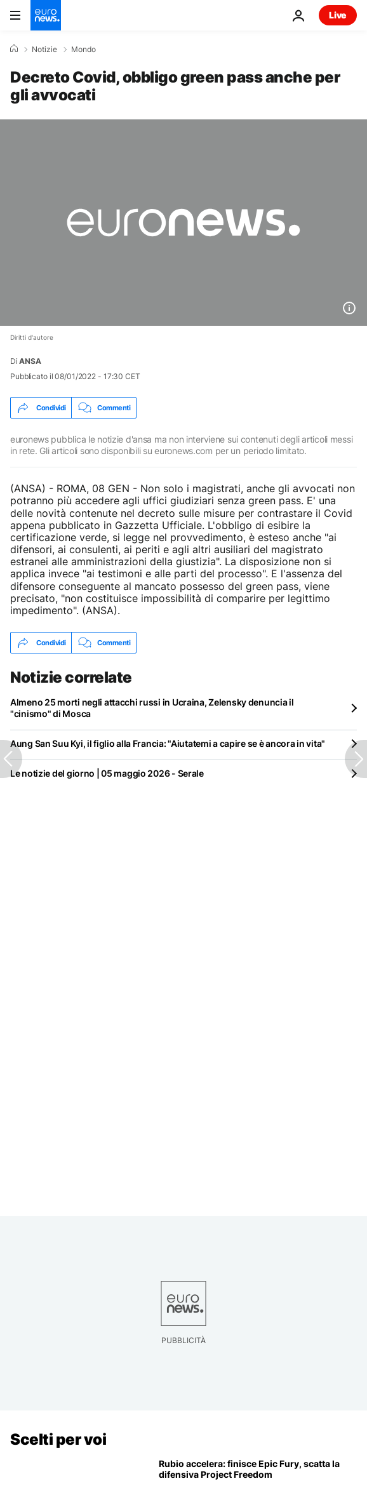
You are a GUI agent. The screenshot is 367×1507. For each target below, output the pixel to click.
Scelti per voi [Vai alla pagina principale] (58, 1439)
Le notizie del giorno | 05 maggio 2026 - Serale (107, 773)
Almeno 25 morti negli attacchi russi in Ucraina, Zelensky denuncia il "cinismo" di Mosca (152, 708)
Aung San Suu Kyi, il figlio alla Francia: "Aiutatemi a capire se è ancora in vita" (167, 743)
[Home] (14, 48)
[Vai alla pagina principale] (45, 15)
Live (338, 15)
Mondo (83, 49)
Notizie (44, 49)
